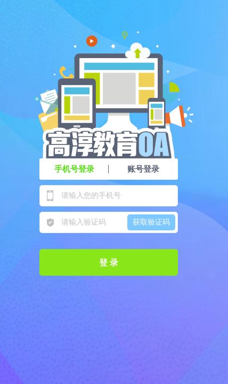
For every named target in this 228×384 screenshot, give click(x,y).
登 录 (108, 262)
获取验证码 (151, 222)
